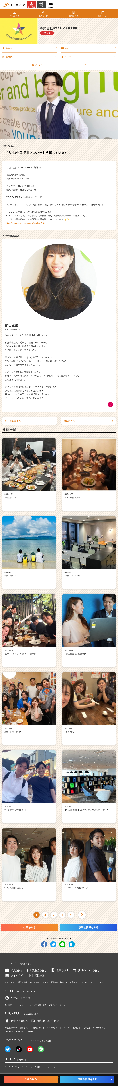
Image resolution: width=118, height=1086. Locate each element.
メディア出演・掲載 (38, 1005)
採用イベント (25, 1028)
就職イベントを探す (86, 970)
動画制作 (19, 1031)
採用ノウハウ (38, 1028)
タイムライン (15, 975)
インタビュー (58, 65)
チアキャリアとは (17, 998)
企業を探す (59, 970)
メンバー (88, 56)
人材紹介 (86, 1028)
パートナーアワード (51, 1067)
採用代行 (29, 1031)
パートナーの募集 (32, 1067)
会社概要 (8, 1005)
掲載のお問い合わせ (44, 1020)
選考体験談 (22, 982)
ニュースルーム (20, 1005)
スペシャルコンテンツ (39, 982)
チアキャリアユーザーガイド (93, 982)
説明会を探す (36, 970)
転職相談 (63, 982)
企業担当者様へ (16, 1020)
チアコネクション (99, 1028)
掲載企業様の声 (11, 1028)
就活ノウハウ (10, 982)
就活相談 (54, 982)
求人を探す (14, 970)
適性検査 (37, 975)
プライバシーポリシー (58, 1005)
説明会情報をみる (88, 927)
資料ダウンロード (54, 1028)
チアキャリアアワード (14, 1067)
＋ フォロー (47, 33)
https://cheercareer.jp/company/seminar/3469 (25, 223)
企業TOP (29, 48)
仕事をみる (29, 927)
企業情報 (29, 56)
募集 (88, 48)
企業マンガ (74, 982)
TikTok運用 (9, 1031)
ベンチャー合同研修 (72, 1028)
